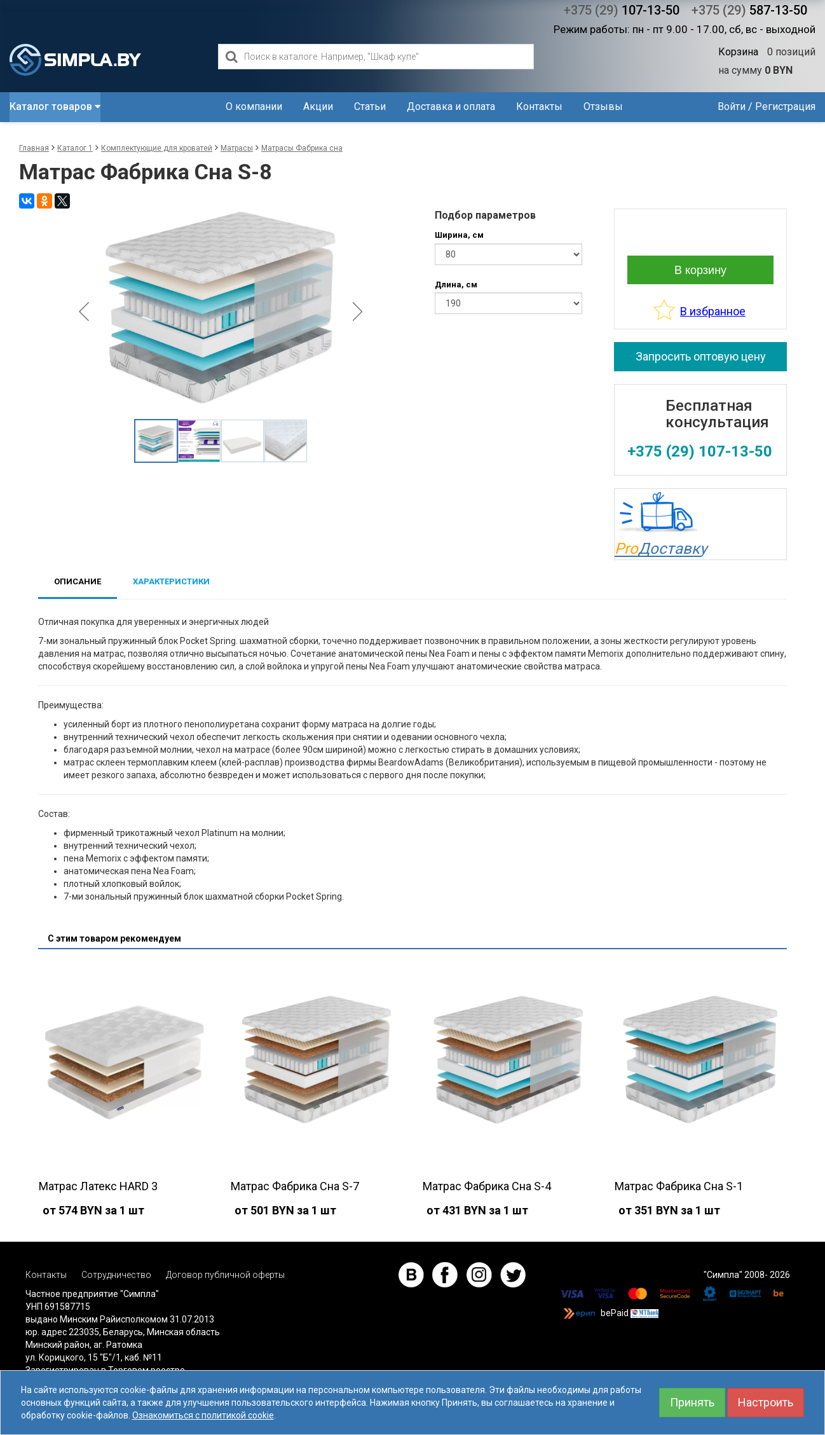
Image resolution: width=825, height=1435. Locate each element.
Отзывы (603, 106)
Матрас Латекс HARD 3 (98, 1186)
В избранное (713, 311)
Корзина (738, 52)
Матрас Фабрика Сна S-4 (487, 1186)
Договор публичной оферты (225, 1275)
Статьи (370, 106)
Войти (732, 106)
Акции (318, 106)
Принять (692, 1402)
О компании (254, 106)
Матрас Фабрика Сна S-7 (295, 1186)
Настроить (765, 1402)
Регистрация (785, 106)
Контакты (539, 106)
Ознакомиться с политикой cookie (203, 1415)
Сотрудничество (116, 1275)
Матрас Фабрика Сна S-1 (679, 1186)
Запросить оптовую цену (701, 356)
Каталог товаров (55, 106)
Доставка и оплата (451, 106)
